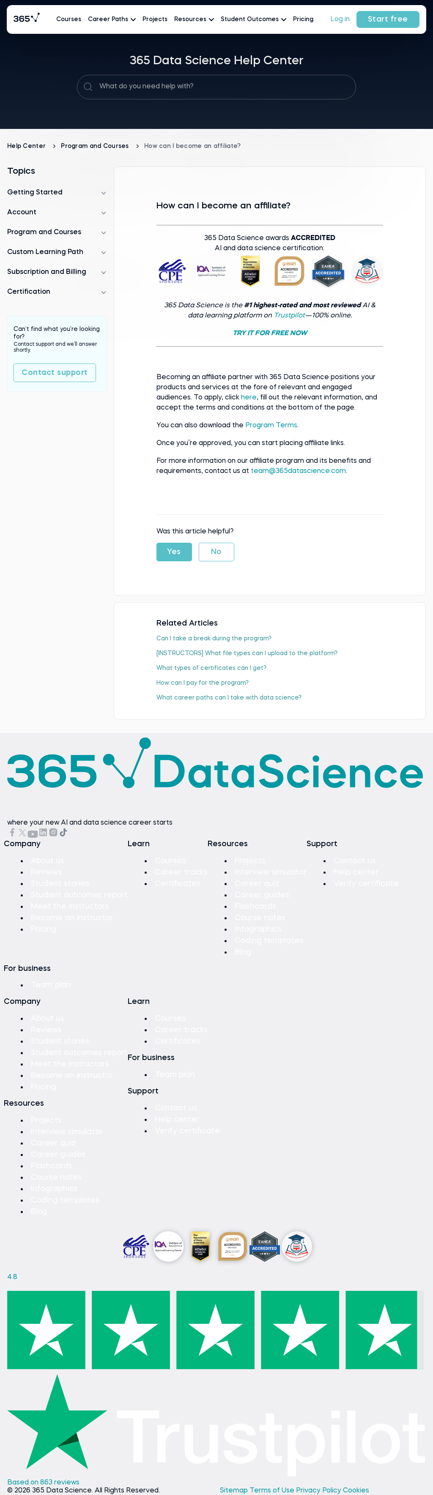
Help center (356, 872)
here (249, 397)
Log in (340, 19)
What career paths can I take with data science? (228, 698)
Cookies (356, 1490)
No (216, 552)
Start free (388, 19)
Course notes (260, 918)
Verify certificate (366, 884)
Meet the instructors (70, 906)
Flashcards (255, 906)
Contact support (55, 373)
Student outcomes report (79, 895)
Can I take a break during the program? (213, 639)
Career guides (262, 895)
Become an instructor (72, 918)
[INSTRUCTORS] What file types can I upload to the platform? (246, 653)
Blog (243, 952)
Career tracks (181, 872)
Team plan (51, 985)
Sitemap (234, 1490)
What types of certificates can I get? (211, 668)
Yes (174, 552)
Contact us (355, 861)
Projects (155, 19)
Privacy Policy (319, 1490)
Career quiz (257, 884)
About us (47, 861)
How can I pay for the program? (202, 683)
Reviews (46, 872)
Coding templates (269, 941)
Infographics (258, 929)
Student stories (60, 884)
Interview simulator (271, 872)
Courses (68, 19)
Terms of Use (272, 1490)
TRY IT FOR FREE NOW (270, 333)
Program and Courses (96, 146)
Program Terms (271, 425)
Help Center (27, 146)
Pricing (303, 19)
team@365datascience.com (298, 471)
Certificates (177, 884)
